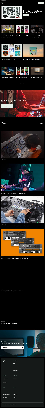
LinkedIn (14, 397)
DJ (19, 3)
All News (9, 3)
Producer (23, 3)
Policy (4, 387)
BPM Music (15, 360)
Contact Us (5, 382)
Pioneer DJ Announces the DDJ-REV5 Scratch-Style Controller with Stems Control (16, 225)
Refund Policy (5, 397)
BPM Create (15, 370)
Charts (17, 34)
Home (14, 363)
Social (14, 387)
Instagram (15, 394)
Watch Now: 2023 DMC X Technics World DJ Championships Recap (13, 193)
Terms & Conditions (6, 394)
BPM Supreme (15, 366)
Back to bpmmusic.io (3, 0)
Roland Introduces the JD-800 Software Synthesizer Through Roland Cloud (14, 258)
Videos (2, 289)
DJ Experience (3, 34)
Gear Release (3, 256)
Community (15, 375)
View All (42, 123)
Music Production (26, 9)
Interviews (32, 34)
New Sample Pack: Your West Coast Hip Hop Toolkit (32, 59)
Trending (14, 3)
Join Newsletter (41, 3)
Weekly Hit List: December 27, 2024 (8, 59)
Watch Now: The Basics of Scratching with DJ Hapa (10, 323)
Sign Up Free (7, 105)
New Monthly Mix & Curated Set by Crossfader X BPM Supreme (12, 290)
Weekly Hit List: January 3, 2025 (22, 35)
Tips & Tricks (3, 321)
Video (29, 3)
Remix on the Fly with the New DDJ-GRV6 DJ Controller (11, 160)
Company (4, 375)
